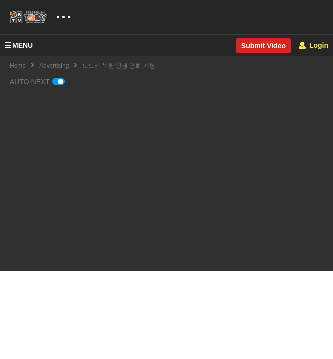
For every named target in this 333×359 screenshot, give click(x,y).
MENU (19, 45)
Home (18, 65)
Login (313, 45)
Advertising (54, 65)
